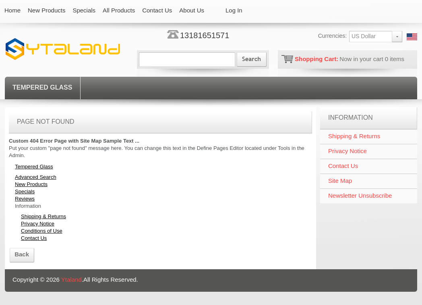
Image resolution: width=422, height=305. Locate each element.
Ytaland (71, 279)
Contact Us (34, 238)
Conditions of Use (41, 231)
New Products (31, 184)
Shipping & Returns (43, 216)
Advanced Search (35, 177)
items (394, 58)
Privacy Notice (37, 224)
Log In (233, 10)
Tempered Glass (42, 87)
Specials (25, 191)
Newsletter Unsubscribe (360, 195)
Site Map (340, 180)
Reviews (25, 199)
